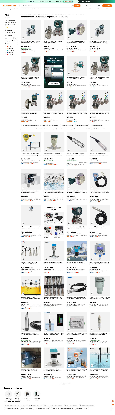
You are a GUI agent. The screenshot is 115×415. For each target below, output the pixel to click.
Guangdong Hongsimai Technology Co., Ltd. (100, 377)
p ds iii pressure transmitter (11, 408)
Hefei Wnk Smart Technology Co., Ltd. (98, 162)
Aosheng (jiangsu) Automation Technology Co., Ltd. (54, 341)
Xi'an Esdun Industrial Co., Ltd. (50, 120)
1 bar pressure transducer (71, 405)
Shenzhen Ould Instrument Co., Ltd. (75, 305)
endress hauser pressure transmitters (29, 128)
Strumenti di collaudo (30, 14)
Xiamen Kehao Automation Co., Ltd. (98, 200)
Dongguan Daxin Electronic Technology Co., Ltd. (31, 342)
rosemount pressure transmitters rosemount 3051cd (33, 125)
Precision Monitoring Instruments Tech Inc (30, 85)
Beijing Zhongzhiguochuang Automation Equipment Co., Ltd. (31, 377)
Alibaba (22, 14)
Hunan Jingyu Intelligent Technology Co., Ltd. (100, 305)
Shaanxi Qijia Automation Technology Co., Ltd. (31, 307)
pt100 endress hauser (52, 125)
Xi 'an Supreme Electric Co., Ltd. (51, 305)
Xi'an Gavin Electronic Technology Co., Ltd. (53, 199)
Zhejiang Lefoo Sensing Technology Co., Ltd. (31, 199)
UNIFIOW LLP (70, 120)
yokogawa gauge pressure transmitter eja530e (62, 408)
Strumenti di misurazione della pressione (60, 14)
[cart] (91, 5)
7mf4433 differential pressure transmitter (52, 405)
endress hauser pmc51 (99, 128)
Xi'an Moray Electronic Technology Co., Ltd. (76, 377)
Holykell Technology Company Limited (29, 162)
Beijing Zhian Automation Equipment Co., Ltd (31, 235)
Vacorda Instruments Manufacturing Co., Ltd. (54, 271)
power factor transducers (67, 125)
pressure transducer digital (82, 125)
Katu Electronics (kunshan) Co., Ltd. (98, 342)
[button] (72, 5)
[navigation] (11, 199)
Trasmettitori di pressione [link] (78, 14)
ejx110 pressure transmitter (27, 408)
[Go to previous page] (61, 383)
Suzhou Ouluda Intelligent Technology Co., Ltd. (77, 341)
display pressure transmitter (34, 405)
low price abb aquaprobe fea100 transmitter (15, 405)
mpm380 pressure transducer (87, 405)
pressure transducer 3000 (82, 408)
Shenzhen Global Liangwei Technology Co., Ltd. (77, 85)
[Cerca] (77, 5)
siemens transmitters (96, 125)
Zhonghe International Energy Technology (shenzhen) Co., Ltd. (100, 49)
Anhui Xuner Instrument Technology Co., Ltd (77, 235)
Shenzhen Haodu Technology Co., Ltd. (98, 235)
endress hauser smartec (47, 128)
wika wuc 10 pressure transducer (63, 128)
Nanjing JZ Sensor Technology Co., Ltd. (75, 164)
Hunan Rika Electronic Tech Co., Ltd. (75, 271)
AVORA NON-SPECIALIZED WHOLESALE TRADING (100, 85)
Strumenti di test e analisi (43, 14)
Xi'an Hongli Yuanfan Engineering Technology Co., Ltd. (54, 49)
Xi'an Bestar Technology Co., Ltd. (28, 271)
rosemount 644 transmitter (42, 408)
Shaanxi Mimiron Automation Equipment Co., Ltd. (77, 49)
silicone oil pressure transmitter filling (82, 128)
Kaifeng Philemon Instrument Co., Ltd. (52, 377)
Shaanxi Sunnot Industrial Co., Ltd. (28, 120)
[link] (113, 401)
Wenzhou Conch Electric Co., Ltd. (28, 50)
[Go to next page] (70, 383)
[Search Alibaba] (45, 5)
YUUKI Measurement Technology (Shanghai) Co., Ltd (100, 120)
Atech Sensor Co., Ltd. (49, 163)
